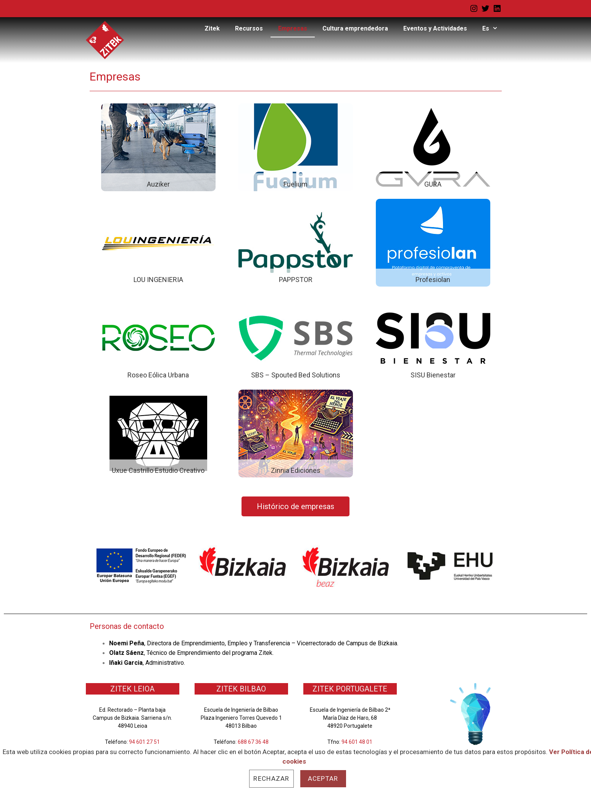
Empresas (292, 28)
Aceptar (323, 778)
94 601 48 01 (356, 742)
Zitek (212, 28)
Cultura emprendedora (355, 28)
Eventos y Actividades (435, 28)
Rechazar (271, 778)
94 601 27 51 (144, 742)
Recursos (249, 28)
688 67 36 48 (253, 742)
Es (494, 28)
